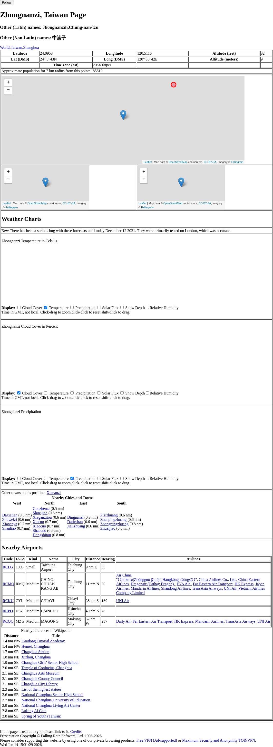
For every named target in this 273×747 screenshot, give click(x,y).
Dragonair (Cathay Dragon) (153, 584)
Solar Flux (110, 308)
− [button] (8, 90)
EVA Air (184, 584)
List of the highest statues (41, 689)
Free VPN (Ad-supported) (156, 740)
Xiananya (9, 524)
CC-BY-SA (210, 162)
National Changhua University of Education (55, 700)
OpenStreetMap (178, 162)
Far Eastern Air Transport (213, 584)
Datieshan (75, 522)
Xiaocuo (39, 526)
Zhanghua (31, 47)
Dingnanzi (75, 517)
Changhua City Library (39, 684)
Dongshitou (42, 535)
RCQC (8, 621)
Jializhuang (76, 526)
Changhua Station (35, 652)
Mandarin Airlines (145, 588)
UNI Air (230, 588)
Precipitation (85, 308)
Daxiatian (9, 515)
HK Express (244, 584)
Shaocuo (39, 530)
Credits (75, 731)
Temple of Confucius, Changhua (46, 668)
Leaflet (148, 162)
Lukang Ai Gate (33, 711)
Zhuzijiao (107, 528)
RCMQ (8, 584)
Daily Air (123, 621)
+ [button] (8, 82)
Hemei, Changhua (35, 646)
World (5, 47)
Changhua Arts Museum (40, 673)
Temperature (59, 308)
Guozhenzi (41, 508)
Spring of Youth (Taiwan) (41, 716)
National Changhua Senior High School (52, 695)
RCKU (8, 601)
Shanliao (9, 528)
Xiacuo (38, 522)
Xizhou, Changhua (36, 657)
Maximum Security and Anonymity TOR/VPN (218, 740)
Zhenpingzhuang (113, 519)
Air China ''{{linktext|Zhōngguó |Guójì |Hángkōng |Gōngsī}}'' (156, 577)
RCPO (8, 611)
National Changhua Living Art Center (50, 705)
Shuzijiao (40, 513)
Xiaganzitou (42, 517)
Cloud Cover (32, 308)
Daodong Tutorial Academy (43, 641)
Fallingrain (237, 162)
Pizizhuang (109, 515)
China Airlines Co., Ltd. (217, 579)
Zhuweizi (9, 519)
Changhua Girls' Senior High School (49, 662)
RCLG (8, 567)
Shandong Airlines (175, 588)
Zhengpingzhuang (114, 524)
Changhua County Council (42, 678)
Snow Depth (135, 308)
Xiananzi (54, 493)
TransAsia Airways (207, 588)
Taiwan (16, 47)
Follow (6, 2)
